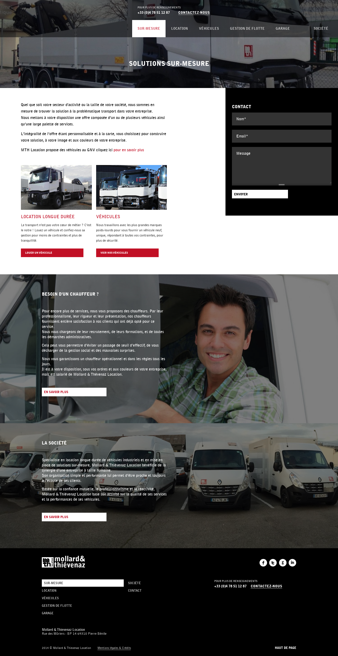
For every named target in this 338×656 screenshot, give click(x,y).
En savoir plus (56, 392)
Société (321, 28)
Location (179, 28)
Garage (283, 28)
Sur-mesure (149, 28)
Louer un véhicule (38, 252)
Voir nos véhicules (114, 252)
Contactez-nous (194, 13)
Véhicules (209, 28)
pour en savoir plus (129, 150)
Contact (135, 591)
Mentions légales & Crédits (114, 648)
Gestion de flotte (247, 28)
